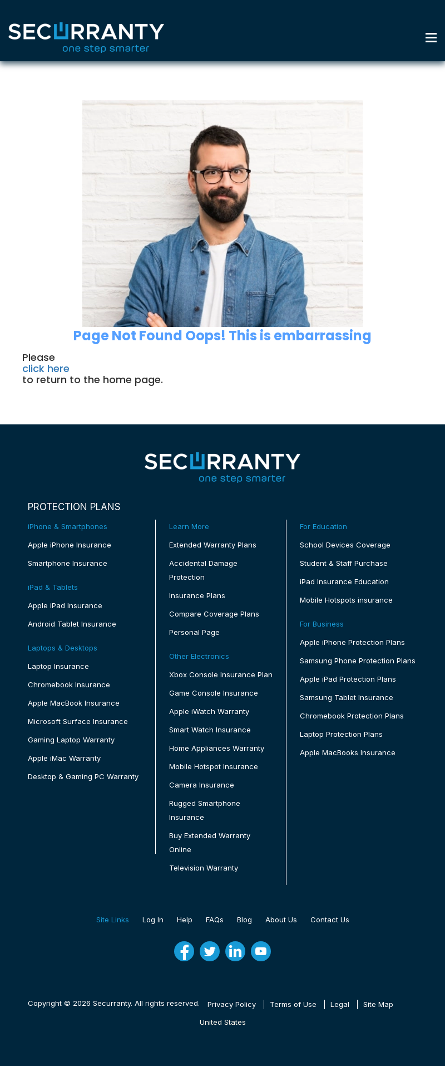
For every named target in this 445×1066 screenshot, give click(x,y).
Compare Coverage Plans (214, 613)
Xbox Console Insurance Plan (221, 674)
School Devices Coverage (345, 544)
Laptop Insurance (58, 666)
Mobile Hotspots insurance (346, 599)
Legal (339, 1004)
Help (184, 919)
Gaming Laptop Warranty (71, 739)
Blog (244, 919)
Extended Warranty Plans (212, 544)
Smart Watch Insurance (210, 729)
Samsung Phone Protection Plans (358, 660)
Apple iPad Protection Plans (348, 678)
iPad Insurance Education (344, 581)
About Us (281, 919)
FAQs (215, 919)
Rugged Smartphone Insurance (204, 810)
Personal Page (194, 632)
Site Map (378, 1004)
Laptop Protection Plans (341, 734)
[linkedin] (235, 951)
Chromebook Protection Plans (352, 715)
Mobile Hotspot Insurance (213, 766)
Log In (153, 919)
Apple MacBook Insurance (74, 702)
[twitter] (210, 951)
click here (46, 368)
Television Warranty (203, 867)
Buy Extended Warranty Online (209, 842)
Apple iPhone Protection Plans (352, 642)
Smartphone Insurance (67, 563)
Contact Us (329, 919)
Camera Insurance (201, 784)
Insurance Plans (197, 595)
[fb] (184, 951)
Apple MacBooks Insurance (347, 752)
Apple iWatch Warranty (209, 711)
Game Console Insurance (213, 692)
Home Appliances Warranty (216, 748)
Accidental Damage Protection (203, 570)
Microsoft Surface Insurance (78, 721)
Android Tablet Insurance (72, 623)
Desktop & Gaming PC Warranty (83, 776)
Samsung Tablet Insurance (346, 697)
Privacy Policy (231, 1004)
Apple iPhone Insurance (69, 544)
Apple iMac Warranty (64, 758)
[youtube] (261, 951)
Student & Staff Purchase (344, 563)
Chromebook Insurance (69, 684)
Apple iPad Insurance (65, 605)
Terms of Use (293, 1004)
